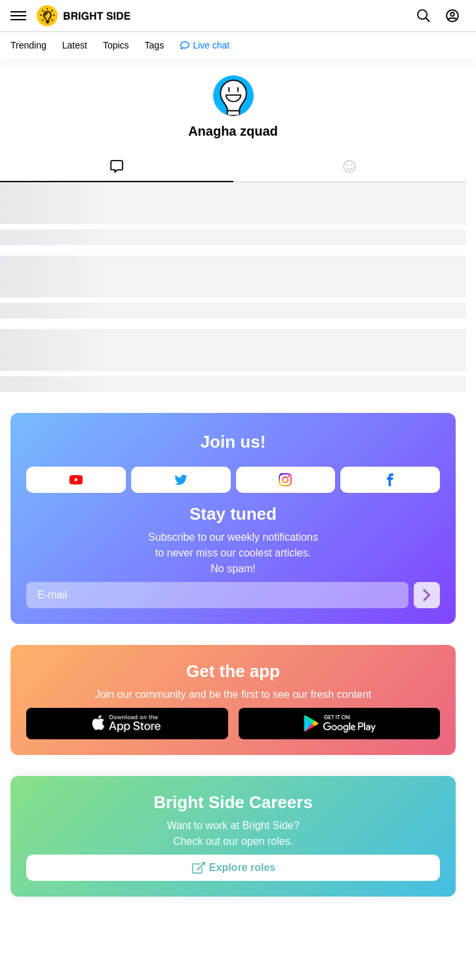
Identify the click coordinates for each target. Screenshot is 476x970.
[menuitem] (116, 166)
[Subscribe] (427, 595)
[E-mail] (217, 595)
